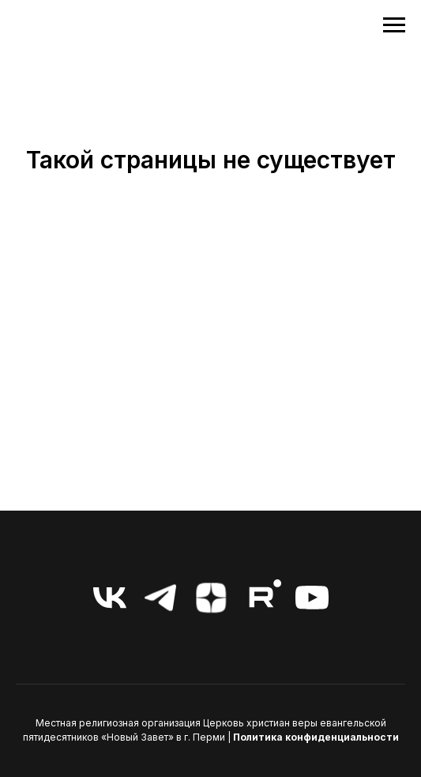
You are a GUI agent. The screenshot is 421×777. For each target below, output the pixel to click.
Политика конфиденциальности (316, 737)
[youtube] (312, 597)
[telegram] (160, 597)
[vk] (110, 597)
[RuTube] (261, 597)
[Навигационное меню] (394, 25)
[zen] (211, 597)
